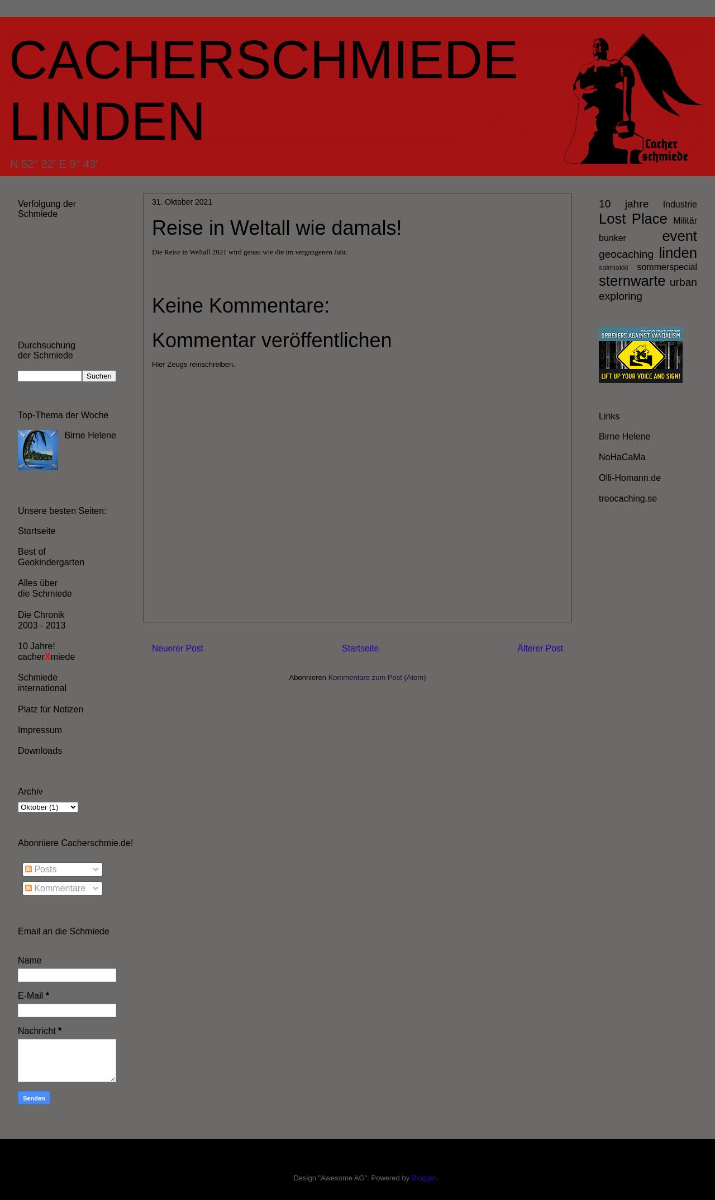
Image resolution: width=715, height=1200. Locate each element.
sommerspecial (667, 267)
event (679, 236)
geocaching (626, 254)
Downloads (40, 750)
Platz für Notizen (50, 709)
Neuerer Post (177, 648)
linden (678, 253)
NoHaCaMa (622, 457)
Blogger (424, 1178)
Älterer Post (540, 648)
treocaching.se (628, 498)
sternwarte (632, 281)
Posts (40, 869)
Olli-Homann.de (630, 478)
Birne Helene (90, 435)
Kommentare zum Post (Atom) (377, 677)
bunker (612, 238)
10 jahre (624, 204)
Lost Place (633, 218)
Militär (685, 220)
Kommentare (55, 888)
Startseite (360, 648)
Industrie (680, 204)
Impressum (40, 730)
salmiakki (613, 267)
